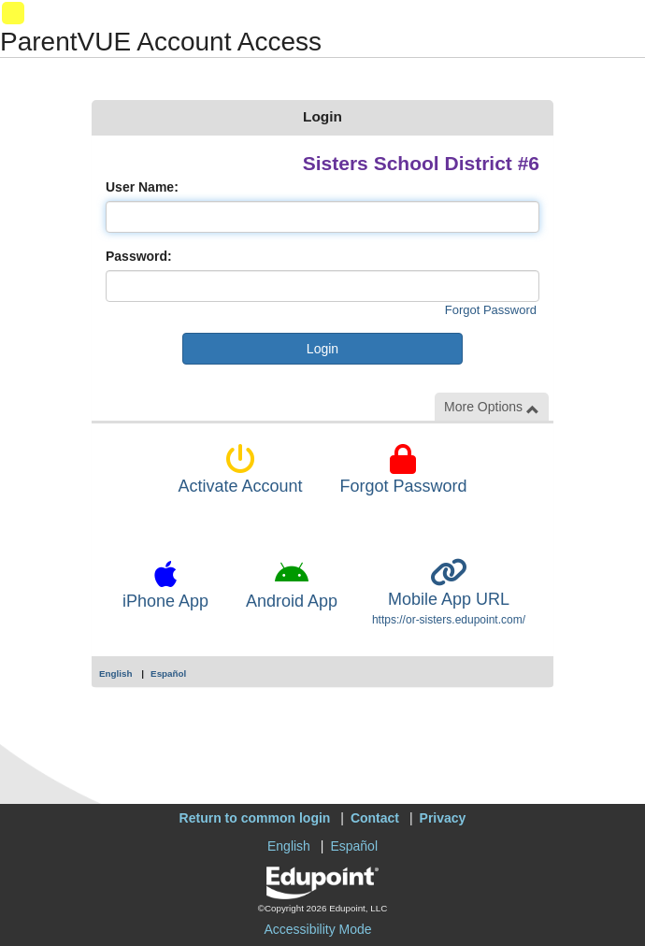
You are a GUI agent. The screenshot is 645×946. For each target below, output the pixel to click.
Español (168, 673)
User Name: (142, 186)
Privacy (443, 817)
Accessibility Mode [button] (317, 929)
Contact (375, 817)
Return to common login (255, 817)
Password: (139, 256)
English (116, 673)
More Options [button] (491, 407)
